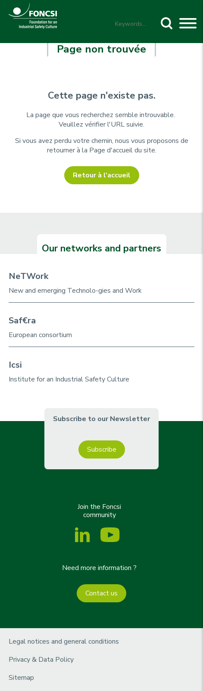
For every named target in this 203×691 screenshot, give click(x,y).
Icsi (15, 365)
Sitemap (21, 677)
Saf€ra (22, 320)
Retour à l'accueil (102, 175)
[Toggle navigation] (188, 24)
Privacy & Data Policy (41, 659)
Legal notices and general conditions (64, 641)
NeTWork (28, 276)
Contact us (101, 593)
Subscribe (101, 449)
